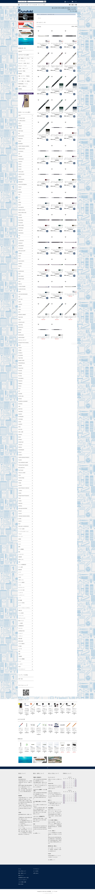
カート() (74, 1)
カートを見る (35, 871)
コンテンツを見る (41, 4)
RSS (19, 884)
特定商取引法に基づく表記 (23, 877)
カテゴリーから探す (24, 4)
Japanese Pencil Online (48, 893)
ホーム (38, 14)
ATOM (22, 884)
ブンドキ (44, 893)
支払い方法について (22, 871)
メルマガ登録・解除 (22, 881)
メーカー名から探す (33, 4)
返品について (21, 875)
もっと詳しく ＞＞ (36, 833)
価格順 (73, 26)
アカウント (67, 1)
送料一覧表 (20, 678)
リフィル (39, 18)
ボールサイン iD (51, 14)
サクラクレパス (44, 14)
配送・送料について (22, 873)
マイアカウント (36, 868)
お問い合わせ (35, 873)
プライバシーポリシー (22, 879)
